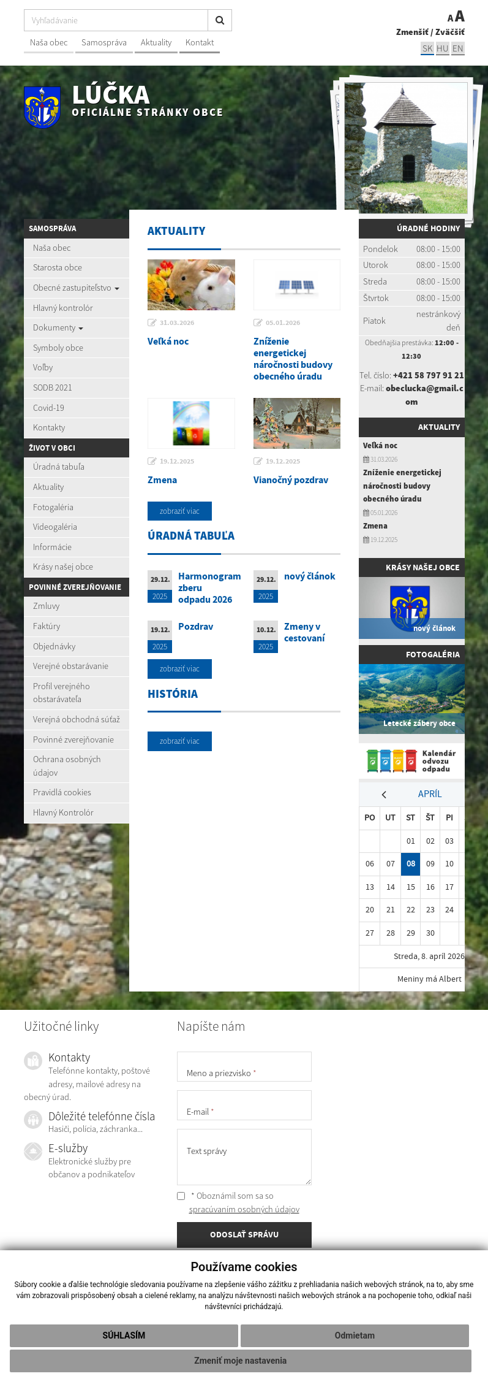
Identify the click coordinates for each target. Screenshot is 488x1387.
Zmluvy (46, 605)
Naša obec (48, 42)
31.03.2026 (177, 322)
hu (443, 48)
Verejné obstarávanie (70, 665)
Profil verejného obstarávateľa (61, 693)
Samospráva (104, 42)
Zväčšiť (450, 31)
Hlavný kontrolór (63, 307)
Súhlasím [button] (124, 1335)
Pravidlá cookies (62, 792)
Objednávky (54, 646)
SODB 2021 (52, 387)
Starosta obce (57, 267)
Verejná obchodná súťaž (76, 719)
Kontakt (200, 42)
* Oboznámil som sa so (238, 1202)
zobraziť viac (180, 511)
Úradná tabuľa (58, 466)
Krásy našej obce (63, 566)
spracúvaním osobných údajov (244, 1209)
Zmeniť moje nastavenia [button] (240, 1361)
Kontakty (49, 427)
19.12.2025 (177, 461)
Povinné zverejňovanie (73, 739)
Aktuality (156, 42)
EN (458, 48)
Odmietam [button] (355, 1335)
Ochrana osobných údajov (67, 766)
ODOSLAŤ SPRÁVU (244, 1234)
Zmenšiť (412, 31)
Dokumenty (58, 327)
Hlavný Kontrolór (63, 812)
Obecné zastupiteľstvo (76, 287)
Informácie (52, 546)
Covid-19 (48, 407)
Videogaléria (55, 526)
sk (427, 48)
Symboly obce (58, 347)
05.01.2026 (283, 322)
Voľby (43, 367)
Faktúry (46, 626)
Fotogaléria (53, 507)
